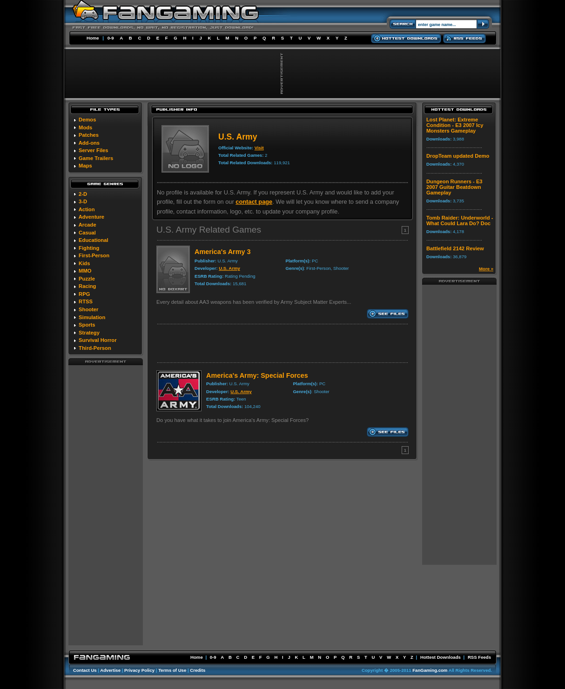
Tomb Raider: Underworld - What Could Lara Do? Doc (459, 220)
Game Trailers (96, 158)
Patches (89, 135)
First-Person (94, 255)
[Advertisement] (106, 504)
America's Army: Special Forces (257, 375)
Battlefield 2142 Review (455, 248)
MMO (85, 271)
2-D (83, 194)
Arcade (87, 224)
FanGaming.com (429, 670)
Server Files (93, 150)
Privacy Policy (139, 670)
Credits (197, 670)
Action (87, 209)
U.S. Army (229, 268)
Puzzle (87, 278)
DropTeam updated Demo (457, 156)
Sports (87, 325)
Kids (84, 263)
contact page (253, 201)
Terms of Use (172, 670)
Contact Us (85, 670)
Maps (85, 165)
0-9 (111, 37)
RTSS (86, 301)
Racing (87, 286)
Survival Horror (97, 340)
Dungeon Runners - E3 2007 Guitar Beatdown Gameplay (454, 187)
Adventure (91, 217)
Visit (259, 147)
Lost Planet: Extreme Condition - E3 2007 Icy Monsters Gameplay (454, 125)
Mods (85, 127)
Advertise (110, 670)
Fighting (89, 248)
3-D (83, 201)
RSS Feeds (479, 657)
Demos (87, 119)
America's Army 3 (222, 251)
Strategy (89, 332)
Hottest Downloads (440, 657)
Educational (93, 240)
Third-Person (95, 348)
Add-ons (89, 143)
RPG (84, 294)
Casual (87, 232)
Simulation (92, 317)
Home (93, 37)
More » (486, 268)
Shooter (88, 309)
